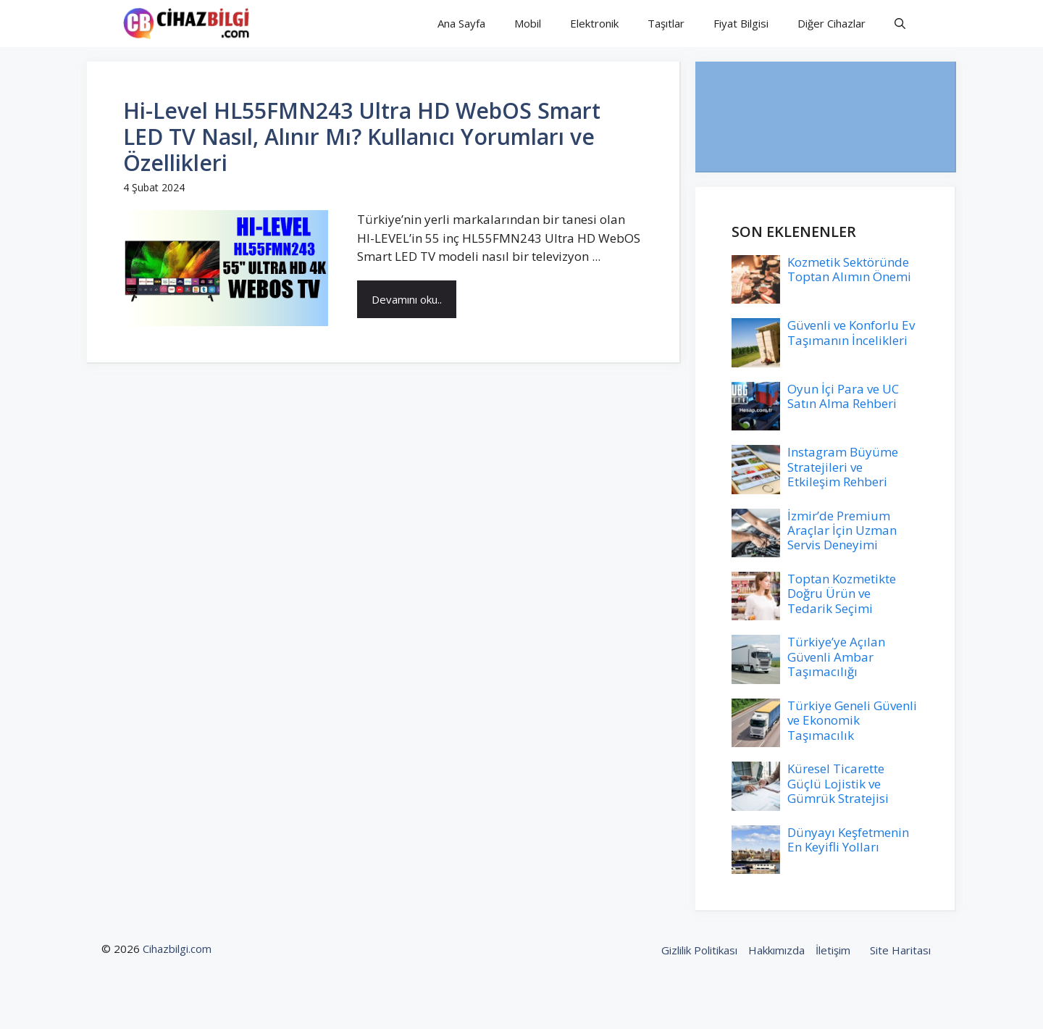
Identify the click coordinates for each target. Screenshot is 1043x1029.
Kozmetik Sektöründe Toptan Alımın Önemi (849, 269)
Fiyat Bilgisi (740, 23)
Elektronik (594, 23)
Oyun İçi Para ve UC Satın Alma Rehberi (843, 396)
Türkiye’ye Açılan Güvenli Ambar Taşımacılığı (836, 656)
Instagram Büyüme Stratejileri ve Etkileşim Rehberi (842, 466)
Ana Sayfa (461, 23)
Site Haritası (900, 950)
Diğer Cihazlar (831, 23)
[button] (900, 23)
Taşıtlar (666, 23)
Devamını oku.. (407, 299)
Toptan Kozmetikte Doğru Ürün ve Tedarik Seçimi (841, 593)
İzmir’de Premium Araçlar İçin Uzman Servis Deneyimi (842, 530)
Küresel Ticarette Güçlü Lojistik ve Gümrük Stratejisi (838, 783)
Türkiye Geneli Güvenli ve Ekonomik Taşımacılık (852, 720)
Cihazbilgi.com (177, 948)
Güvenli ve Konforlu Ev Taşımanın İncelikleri (851, 332)
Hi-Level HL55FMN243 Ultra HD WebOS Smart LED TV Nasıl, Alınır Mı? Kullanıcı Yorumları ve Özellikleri (361, 137)
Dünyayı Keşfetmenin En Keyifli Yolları (848, 839)
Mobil (527, 23)
